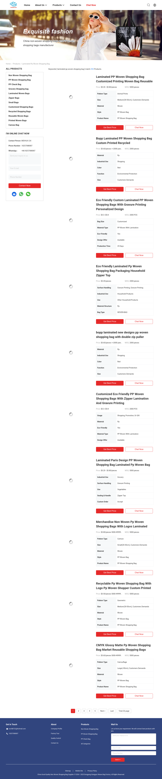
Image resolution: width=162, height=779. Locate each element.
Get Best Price (110, 127)
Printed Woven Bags (18, 120)
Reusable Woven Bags (18, 116)
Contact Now (24, 185)
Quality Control (56, 738)
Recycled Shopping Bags (20, 111)
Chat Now (139, 127)
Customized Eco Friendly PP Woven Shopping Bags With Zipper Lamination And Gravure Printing (122, 398)
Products (16, 64)
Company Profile (56, 729)
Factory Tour (55, 733)
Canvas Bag (14, 125)
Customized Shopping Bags (21, 107)
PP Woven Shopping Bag (20, 80)
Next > (102, 711)
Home (8, 64)
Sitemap (68, 771)
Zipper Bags (14, 98)
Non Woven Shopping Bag (20, 75)
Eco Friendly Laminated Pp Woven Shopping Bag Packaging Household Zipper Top (120, 271)
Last (112, 711)
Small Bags (14, 102)
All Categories (85, 744)
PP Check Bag (15, 84)
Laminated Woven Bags (19, 93)
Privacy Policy (92, 771)
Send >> (117, 760)
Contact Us (54, 743)
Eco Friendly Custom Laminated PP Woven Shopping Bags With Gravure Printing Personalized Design (124, 204)
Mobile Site (79, 771)
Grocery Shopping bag (18, 89)
